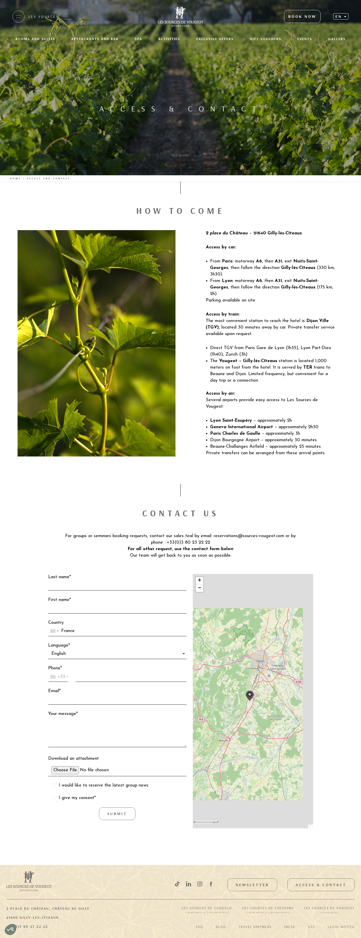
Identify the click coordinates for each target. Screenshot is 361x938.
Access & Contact (321, 884)
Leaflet (309, 824)
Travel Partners (255, 926)
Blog (221, 926)
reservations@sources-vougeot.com (250, 536)
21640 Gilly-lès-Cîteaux (32, 917)
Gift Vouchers (265, 39)
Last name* (117, 583)
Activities (169, 39)
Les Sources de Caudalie (207, 910)
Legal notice (341, 926)
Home (15, 178)
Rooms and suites (35, 39)
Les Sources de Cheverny (268, 910)
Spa (138, 39)
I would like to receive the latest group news (103, 785)
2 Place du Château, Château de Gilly (47, 908)
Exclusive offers (215, 39)
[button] (250, 696)
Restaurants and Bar (95, 39)
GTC (311, 926)
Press (289, 926)
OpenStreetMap (311, 824)
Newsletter (252, 884)
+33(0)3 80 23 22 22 (27, 926)
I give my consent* (77, 798)
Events (304, 39)
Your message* (117, 730)
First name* (117, 605)
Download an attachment (117, 766)
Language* (117, 651)
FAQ (199, 926)
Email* (117, 697)
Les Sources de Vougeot (329, 910)
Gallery (337, 39)
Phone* (117, 674)
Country (117, 628)
